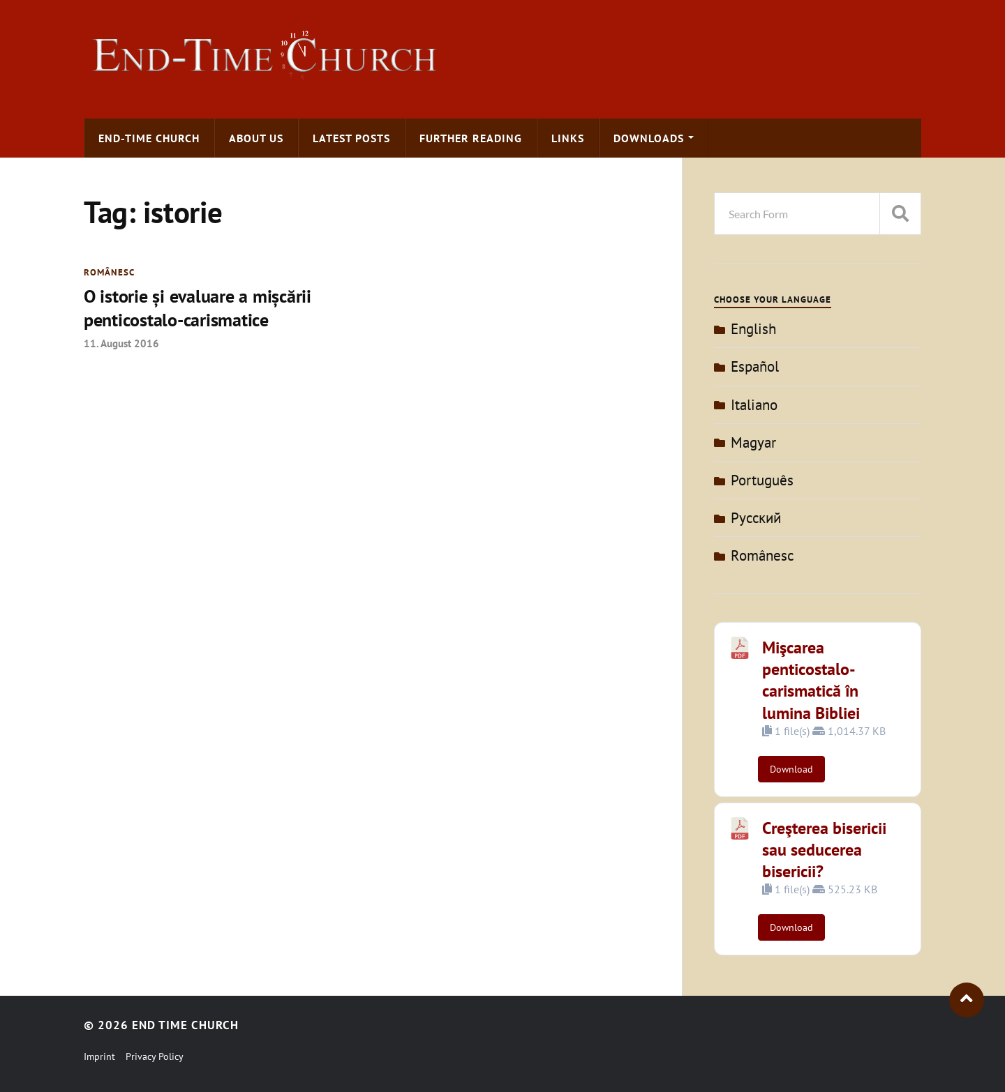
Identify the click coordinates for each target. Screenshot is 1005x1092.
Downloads (648, 138)
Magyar (753, 442)
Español (755, 366)
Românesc (109, 272)
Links (567, 138)
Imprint (99, 1056)
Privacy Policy (155, 1056)
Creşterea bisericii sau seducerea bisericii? (824, 849)
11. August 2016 (121, 343)
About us (256, 138)
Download (791, 769)
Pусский (756, 517)
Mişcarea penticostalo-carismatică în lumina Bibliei (811, 680)
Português (762, 480)
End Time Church (185, 1025)
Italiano (754, 404)
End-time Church (149, 138)
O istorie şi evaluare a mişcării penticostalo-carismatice (197, 308)
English (753, 328)
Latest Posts (351, 138)
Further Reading (470, 138)
